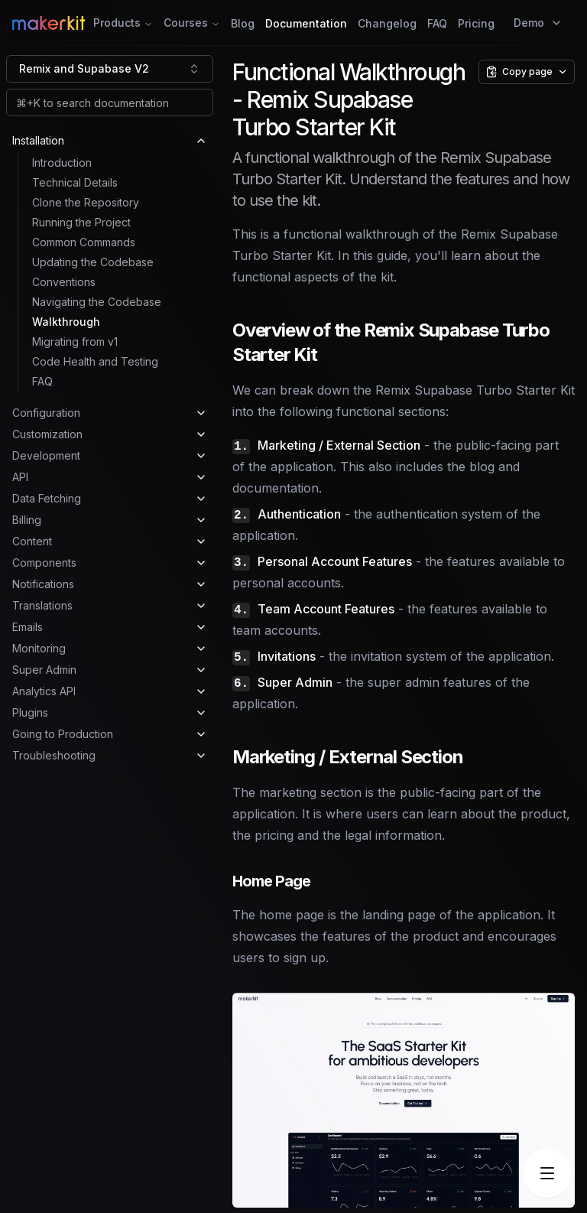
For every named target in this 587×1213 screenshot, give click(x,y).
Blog (243, 23)
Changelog (387, 23)
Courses (192, 22)
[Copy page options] (526, 72)
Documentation (306, 23)
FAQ (437, 23)
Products (123, 22)
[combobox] (109, 69)
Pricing (476, 23)
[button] (403, 1100)
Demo (538, 22)
